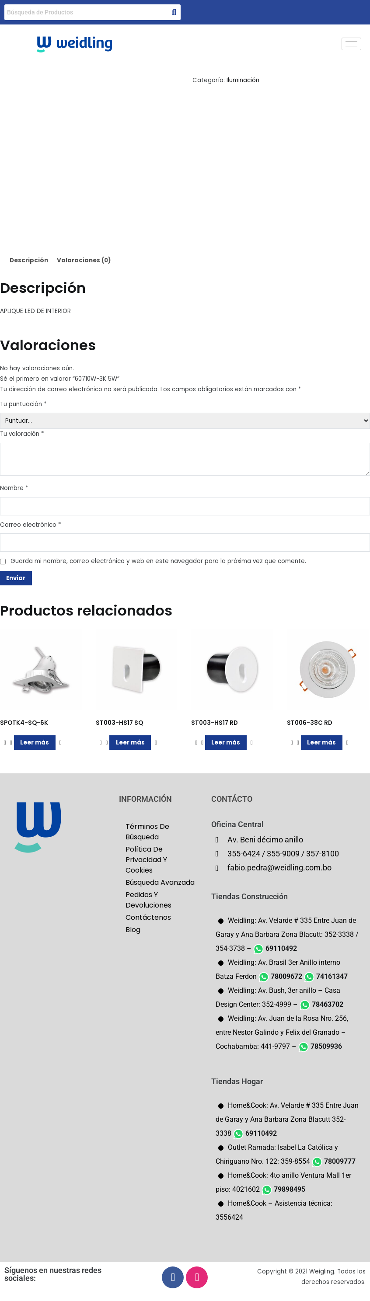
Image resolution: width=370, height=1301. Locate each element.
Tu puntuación (23, 404)
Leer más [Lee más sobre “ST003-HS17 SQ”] (130, 742)
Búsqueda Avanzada (160, 882)
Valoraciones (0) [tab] (84, 260)
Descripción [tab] (29, 260)
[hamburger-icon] (351, 44)
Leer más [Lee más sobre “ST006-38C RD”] (321, 742)
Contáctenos (148, 917)
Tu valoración (22, 434)
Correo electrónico (30, 525)
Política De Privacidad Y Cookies (146, 859)
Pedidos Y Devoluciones (148, 900)
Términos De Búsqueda (147, 831)
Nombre (14, 488)
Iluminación (243, 80)
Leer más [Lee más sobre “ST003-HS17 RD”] (225, 742)
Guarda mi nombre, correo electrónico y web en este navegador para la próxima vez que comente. (158, 561)
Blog (133, 930)
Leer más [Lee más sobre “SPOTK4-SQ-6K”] (34, 742)
